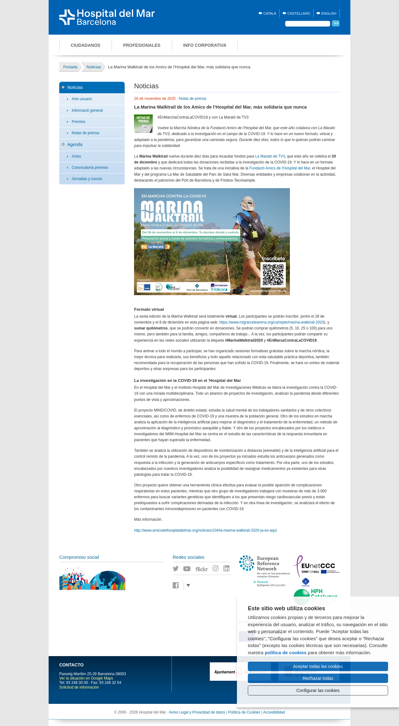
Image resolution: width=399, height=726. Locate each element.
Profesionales (142, 45)
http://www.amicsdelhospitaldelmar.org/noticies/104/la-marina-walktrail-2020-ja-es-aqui (205, 530)
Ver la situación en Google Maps (86, 678)
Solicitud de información (79, 687)
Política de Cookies (244, 712)
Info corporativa (205, 45)
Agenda (74, 144)
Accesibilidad (274, 712)
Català (269, 13)
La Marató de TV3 (270, 156)
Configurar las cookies (318, 690)
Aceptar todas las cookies (318, 666)
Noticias (75, 87)
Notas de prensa (85, 133)
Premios (78, 121)
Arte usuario (82, 99)
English (328, 13)
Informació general (87, 110)
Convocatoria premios (90, 167)
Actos (76, 156)
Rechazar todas (318, 678)
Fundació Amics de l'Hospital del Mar (279, 168)
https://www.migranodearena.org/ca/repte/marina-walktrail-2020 (271, 322)
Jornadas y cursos (87, 179)
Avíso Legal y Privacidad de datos (197, 712)
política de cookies (285, 652)
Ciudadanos (85, 45)
